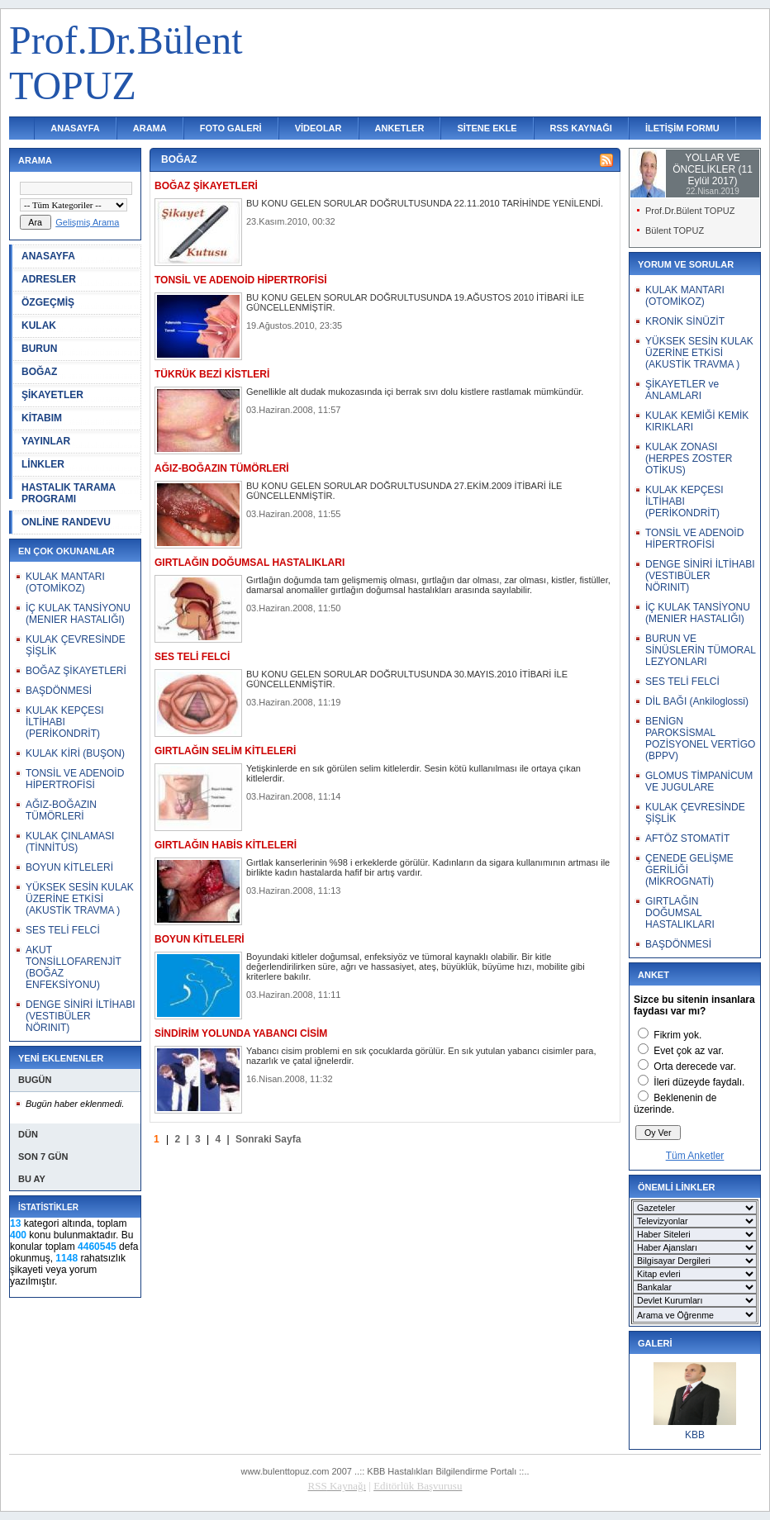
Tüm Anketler (695, 1155)
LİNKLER (42, 464)
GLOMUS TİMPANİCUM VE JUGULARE (699, 781)
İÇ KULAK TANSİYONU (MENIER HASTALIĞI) (78, 613)
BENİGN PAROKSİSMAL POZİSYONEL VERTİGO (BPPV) (700, 738)
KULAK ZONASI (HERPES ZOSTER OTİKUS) (688, 458)
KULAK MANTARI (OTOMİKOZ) (65, 582)
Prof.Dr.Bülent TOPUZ (689, 211)
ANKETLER (400, 128)
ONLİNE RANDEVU (66, 522)
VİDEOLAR (318, 128)
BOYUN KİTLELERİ (69, 867)
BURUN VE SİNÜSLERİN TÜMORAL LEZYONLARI (700, 650)
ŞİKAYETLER (52, 395)
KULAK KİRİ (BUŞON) (75, 753)
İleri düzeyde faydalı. (699, 1082)
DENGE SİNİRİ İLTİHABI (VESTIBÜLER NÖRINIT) (80, 1016)
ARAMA (150, 128)
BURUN (39, 348)
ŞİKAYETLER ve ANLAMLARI (682, 389)
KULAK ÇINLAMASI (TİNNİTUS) (70, 841)
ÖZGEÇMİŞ (47, 302)
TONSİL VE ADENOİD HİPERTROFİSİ (75, 779)
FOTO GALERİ (231, 128)
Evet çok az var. (689, 1051)
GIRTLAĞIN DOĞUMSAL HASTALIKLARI (680, 912)
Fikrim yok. (677, 1035)
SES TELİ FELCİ (63, 930)
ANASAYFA (75, 128)
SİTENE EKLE (486, 128)
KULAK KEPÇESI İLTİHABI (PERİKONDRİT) (65, 722)
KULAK (38, 325)
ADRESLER (48, 279)
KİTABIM (41, 418)
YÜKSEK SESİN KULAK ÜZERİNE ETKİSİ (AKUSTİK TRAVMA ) (80, 898)
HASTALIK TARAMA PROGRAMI (68, 493)
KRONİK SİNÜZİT (685, 321)
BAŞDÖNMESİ (59, 690)
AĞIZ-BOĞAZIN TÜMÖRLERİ (61, 810)
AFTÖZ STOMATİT (687, 838)
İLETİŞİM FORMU (682, 128)
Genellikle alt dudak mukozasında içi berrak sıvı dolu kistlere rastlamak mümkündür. (414, 392)
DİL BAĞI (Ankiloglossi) (697, 701)
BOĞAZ (39, 372)
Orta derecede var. (694, 1066)
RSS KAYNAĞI (581, 128)
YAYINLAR (45, 441)
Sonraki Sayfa (268, 1139)
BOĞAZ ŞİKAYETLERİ (76, 671)
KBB (695, 1435)
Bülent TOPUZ (674, 230)
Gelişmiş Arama (87, 222)
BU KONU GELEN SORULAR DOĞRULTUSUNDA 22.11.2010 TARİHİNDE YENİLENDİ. (424, 203)
